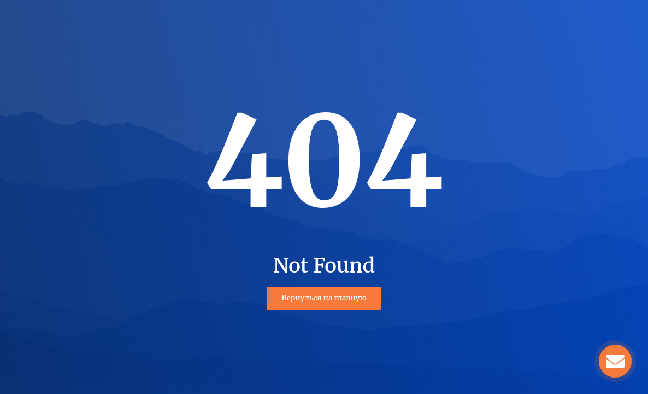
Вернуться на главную (323, 298)
